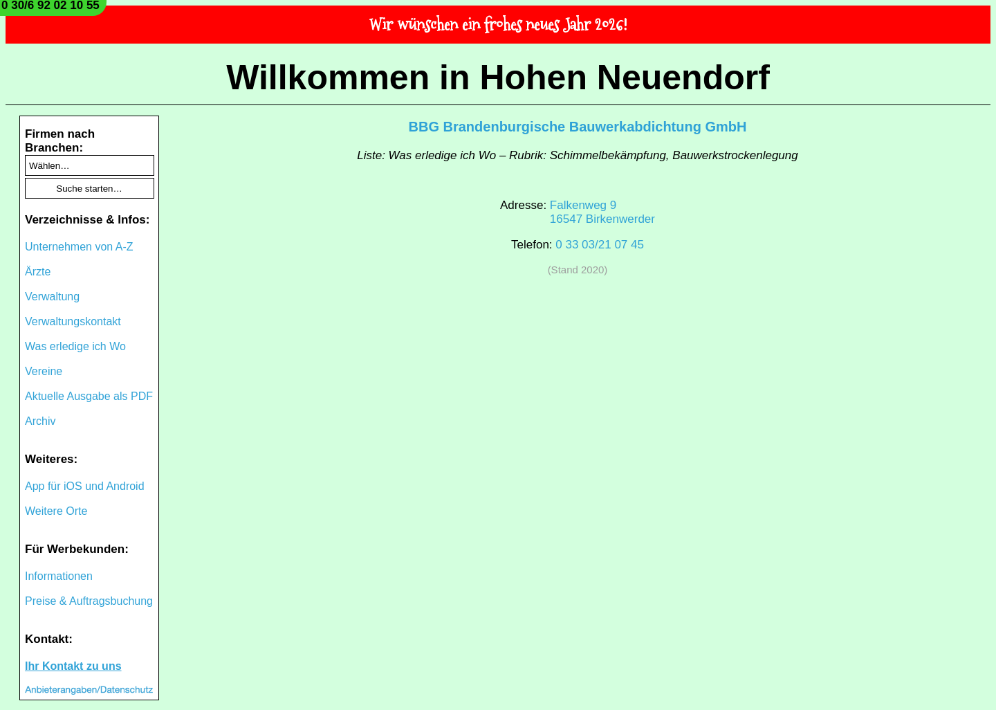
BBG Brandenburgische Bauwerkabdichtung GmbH (578, 126)
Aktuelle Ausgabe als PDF (89, 396)
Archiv (40, 421)
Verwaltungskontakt (73, 321)
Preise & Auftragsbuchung (89, 601)
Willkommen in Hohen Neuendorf (498, 77)
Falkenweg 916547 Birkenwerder (602, 212)
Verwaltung (52, 296)
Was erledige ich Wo (75, 346)
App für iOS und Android (85, 486)
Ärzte (37, 271)
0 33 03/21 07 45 (599, 244)
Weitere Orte (56, 511)
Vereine (43, 371)
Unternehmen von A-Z (79, 247)
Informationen (59, 576)
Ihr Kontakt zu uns (73, 666)
